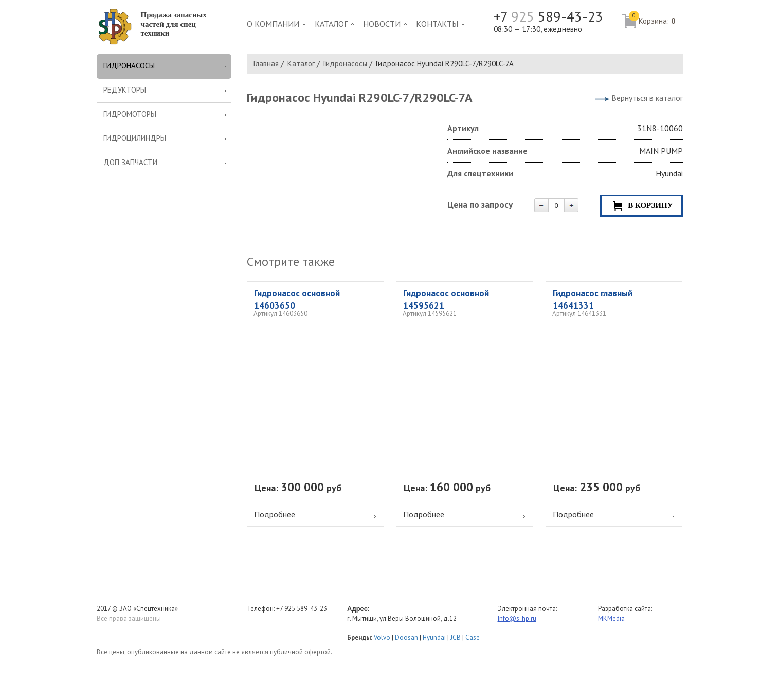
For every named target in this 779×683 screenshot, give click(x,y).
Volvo (382, 637)
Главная (266, 63)
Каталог (331, 24)
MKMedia (611, 618)
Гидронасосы (129, 65)
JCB (455, 637)
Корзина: (652, 18)
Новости (382, 24)
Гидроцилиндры (134, 138)
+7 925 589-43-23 (301, 608)
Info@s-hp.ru (517, 618)
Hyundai (434, 637)
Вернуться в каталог (647, 98)
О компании (273, 24)
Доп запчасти (130, 162)
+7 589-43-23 (548, 16)
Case (472, 637)
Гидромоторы (129, 114)
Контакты (437, 24)
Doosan (406, 637)
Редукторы (124, 90)
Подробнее (274, 514)
